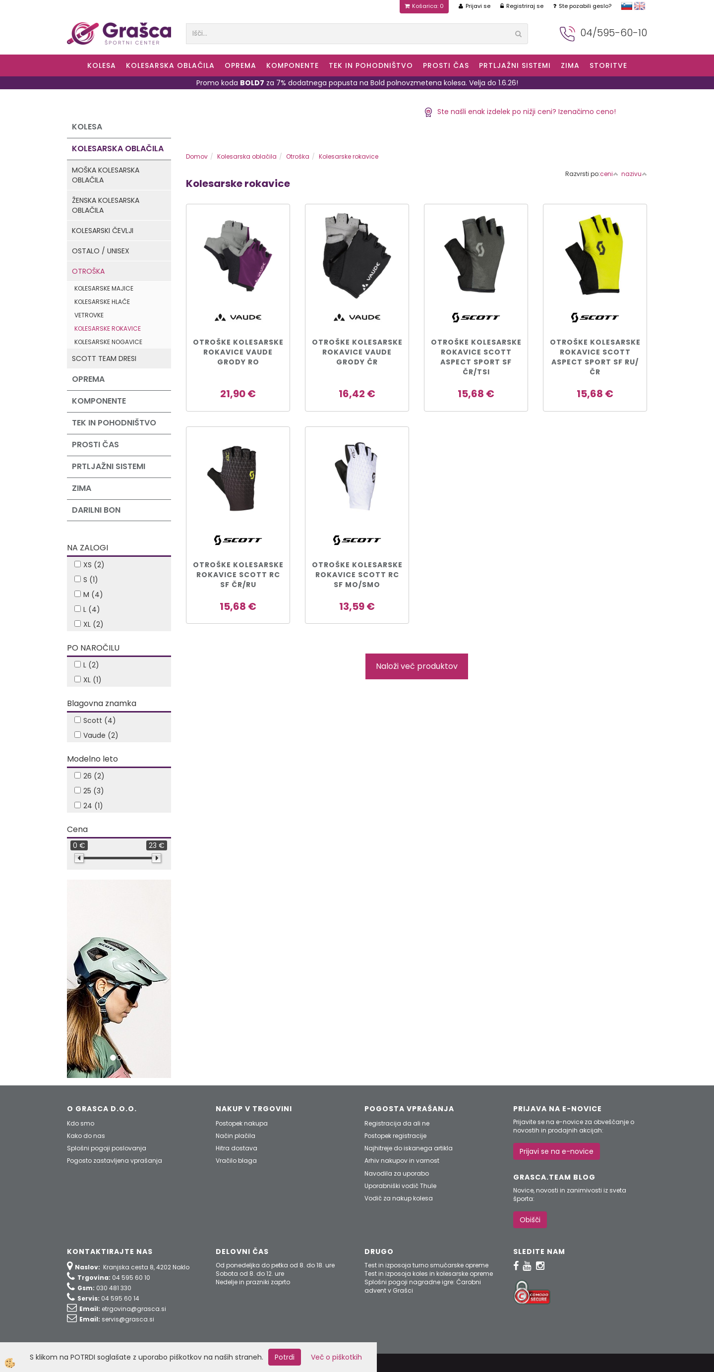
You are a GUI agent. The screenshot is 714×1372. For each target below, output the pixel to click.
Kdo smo (80, 1123)
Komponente (292, 65)
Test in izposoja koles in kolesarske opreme (428, 1273)
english (639, 6)
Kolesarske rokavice (107, 328)
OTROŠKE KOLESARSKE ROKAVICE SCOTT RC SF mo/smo (357, 575)
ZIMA (570, 65)
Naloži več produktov (417, 666)
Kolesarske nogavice (108, 342)
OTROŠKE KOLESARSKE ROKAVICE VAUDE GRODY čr (357, 352)
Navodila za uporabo (396, 1173)
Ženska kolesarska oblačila (105, 205)
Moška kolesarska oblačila (105, 175)
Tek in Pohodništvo (371, 65)
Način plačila (235, 1136)
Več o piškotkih (336, 1357)
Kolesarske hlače (102, 302)
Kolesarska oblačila (170, 65)
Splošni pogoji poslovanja (106, 1148)
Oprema (240, 65)
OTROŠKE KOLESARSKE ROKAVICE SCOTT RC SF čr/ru (238, 575)
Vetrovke (89, 315)
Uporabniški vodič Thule (400, 1186)
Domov (197, 156)
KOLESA (101, 65)
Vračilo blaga (236, 1160)
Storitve (608, 65)
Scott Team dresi (104, 358)
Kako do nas (86, 1136)
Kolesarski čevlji (102, 231)
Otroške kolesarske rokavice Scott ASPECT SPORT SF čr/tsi (476, 357)
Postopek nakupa (242, 1123)
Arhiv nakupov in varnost (401, 1160)
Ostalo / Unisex (100, 251)
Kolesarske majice (103, 288)
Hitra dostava (236, 1148)
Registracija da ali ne (396, 1123)
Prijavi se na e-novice (557, 1151)
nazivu (634, 174)
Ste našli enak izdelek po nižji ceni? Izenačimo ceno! (520, 112)
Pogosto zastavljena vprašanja (114, 1160)
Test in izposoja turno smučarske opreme (426, 1265)
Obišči (530, 1220)
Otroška (88, 271)
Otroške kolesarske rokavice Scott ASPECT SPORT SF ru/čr (595, 357)
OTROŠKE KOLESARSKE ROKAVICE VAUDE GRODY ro (238, 352)
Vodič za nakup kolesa (398, 1198)
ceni (609, 174)
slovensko (626, 6)
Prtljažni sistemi (515, 65)
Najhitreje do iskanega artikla (408, 1148)
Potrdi (285, 1357)
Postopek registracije (395, 1136)
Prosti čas (446, 65)
